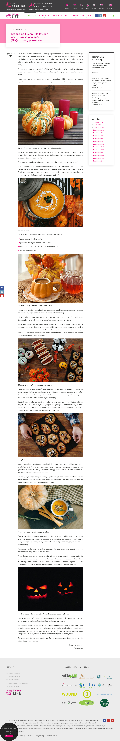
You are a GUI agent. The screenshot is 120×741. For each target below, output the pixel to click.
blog (87, 6)
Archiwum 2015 (98, 158)
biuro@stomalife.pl (12, 686)
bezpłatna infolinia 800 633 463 (17, 683)
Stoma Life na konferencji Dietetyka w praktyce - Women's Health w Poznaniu (101, 66)
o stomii (74, 6)
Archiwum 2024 (98, 133)
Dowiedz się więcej (9, 733)
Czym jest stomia (61, 16)
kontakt (101, 6)
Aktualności (30, 16)
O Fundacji (44, 16)
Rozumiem (9, 736)
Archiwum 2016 (98, 155)
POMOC (76, 16)
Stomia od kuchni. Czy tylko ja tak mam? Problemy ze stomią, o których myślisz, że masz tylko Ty (100, 98)
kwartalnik (110, 6)
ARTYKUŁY (86, 16)
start (67, 6)
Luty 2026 (98, 125)
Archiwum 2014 (98, 161)
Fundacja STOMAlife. (17, 30)
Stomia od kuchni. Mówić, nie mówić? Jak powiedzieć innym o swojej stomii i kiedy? (101, 81)
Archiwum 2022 (98, 139)
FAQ (81, 6)
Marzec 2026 (99, 122)
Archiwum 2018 (98, 150)
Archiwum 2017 (98, 153)
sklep (94, 6)
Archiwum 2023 (98, 136)
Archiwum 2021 (98, 141)
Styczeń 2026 (99, 127)
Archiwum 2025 (98, 130)
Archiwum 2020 (98, 144)
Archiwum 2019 (98, 147)
